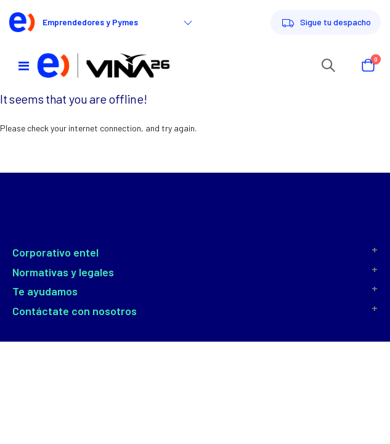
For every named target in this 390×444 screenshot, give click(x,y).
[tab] (195, 253)
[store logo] (103, 65)
